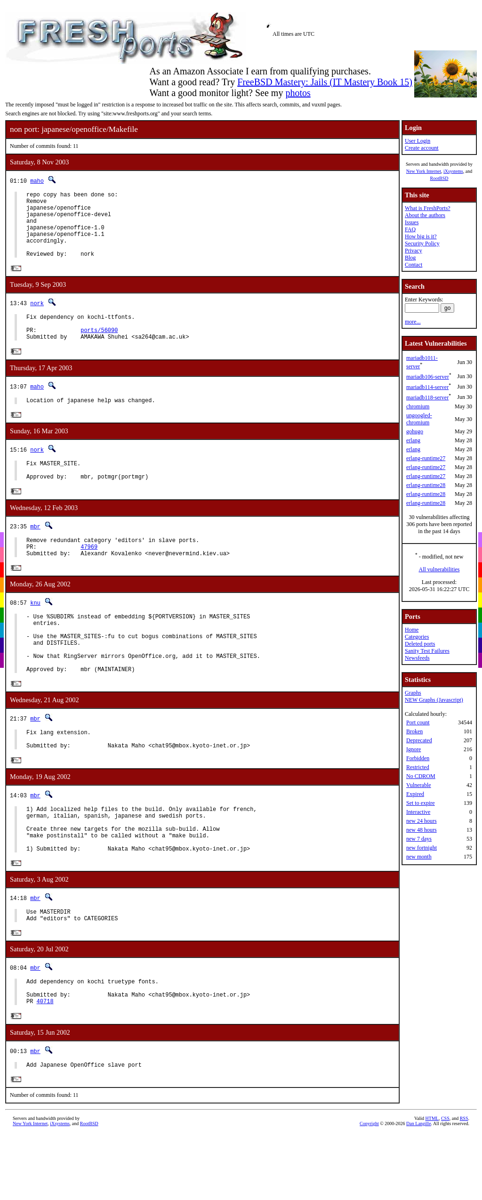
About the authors (425, 215)
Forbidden (417, 758)
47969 (88, 576)
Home (411, 629)
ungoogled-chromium (419, 419)
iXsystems (453, 171)
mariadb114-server (427, 387)
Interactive (418, 812)
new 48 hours (421, 830)
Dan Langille (418, 1193)
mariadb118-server (427, 397)
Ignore (413, 749)
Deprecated (419, 740)
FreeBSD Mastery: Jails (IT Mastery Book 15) (324, 82)
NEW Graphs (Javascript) (434, 700)
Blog (410, 257)
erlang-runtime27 (425, 458)
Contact (413, 264)
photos (297, 93)
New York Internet (423, 171)
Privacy (413, 250)
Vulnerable (418, 785)
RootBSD (439, 178)
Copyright (369, 1193)
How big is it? (421, 236)
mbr (35, 553)
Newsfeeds (417, 658)
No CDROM (420, 776)
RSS (464, 1188)
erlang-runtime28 (425, 485)
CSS (445, 1188)
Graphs (413, 692)
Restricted (417, 767)
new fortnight (421, 847)
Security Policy (422, 243)
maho (37, 181)
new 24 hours (421, 821)
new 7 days (419, 838)
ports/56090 (99, 349)
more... (413, 321)
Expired (415, 794)
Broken (414, 731)
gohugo (414, 431)
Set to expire (420, 803)
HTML (432, 1188)
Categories (417, 636)
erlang (413, 440)
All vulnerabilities (439, 569)
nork (37, 318)
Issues (411, 222)
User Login (417, 141)
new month (419, 856)
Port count (418, 722)
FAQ (410, 229)
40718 (45, 1069)
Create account (422, 148)
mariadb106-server (427, 376)
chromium (417, 406)
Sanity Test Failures (427, 651)
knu (35, 634)
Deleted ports (420, 644)
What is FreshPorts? (427, 208)
